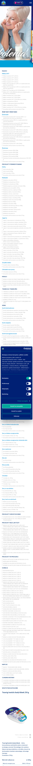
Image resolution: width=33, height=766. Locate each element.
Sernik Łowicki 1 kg (9, 299)
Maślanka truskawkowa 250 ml (11, 182)
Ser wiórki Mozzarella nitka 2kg (11, 471)
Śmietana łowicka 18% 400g (10, 152)
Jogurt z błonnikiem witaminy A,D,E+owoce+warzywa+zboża (11, 241)
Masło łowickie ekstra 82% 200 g (14, 281)
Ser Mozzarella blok (8, 467)
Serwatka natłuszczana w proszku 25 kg (13, 109)
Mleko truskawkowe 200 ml (10, 101)
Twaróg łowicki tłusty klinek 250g (15, 291)
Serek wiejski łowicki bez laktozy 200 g (13, 329)
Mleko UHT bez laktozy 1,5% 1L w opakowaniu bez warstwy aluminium (16, 87)
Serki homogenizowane (9, 333)
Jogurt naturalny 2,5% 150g (10, 250)
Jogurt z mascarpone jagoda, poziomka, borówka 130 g (17, 228)
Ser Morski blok (7, 460)
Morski (4, 458)
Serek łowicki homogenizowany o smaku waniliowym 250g (17, 338)
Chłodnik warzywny (8, 269)
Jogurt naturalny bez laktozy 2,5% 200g (13, 252)
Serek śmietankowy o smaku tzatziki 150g (14, 312)
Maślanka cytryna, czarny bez (10, 193)
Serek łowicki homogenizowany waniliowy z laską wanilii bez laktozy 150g (16, 343)
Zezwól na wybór (16, 411)
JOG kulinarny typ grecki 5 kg (13, 641)
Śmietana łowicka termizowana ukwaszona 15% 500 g (17, 158)
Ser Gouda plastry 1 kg (11, 626)
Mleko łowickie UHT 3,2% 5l (12, 572)
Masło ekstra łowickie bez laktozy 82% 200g (16, 285)
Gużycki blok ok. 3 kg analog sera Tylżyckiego (14, 519)
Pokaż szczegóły (22, 401)
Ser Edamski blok (7, 428)
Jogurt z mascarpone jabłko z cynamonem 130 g (15, 238)
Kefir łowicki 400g (8, 171)
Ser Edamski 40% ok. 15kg (10, 492)
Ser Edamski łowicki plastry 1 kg (14, 624)
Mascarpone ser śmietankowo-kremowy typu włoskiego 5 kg (16, 631)
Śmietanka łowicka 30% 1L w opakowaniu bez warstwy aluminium (15, 120)
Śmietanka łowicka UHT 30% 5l (13, 592)
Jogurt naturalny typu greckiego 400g (13, 254)
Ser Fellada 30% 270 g (10, 658)
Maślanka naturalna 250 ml (10, 180)
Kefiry (4, 167)
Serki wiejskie (6, 323)
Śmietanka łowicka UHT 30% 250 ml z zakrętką (15, 132)
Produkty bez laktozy (10, 522)
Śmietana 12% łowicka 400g (10, 156)
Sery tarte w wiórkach (9, 499)
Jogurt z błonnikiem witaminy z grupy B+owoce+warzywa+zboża (13, 244)
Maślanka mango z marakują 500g (12, 197)
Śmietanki (5, 114)
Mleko (4, 71)
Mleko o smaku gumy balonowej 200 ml (13, 103)
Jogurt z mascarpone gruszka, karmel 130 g (14, 226)
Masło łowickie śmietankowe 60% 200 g (16, 279)
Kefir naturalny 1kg (8, 169)
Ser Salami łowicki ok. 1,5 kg (10, 444)
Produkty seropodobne (11, 514)
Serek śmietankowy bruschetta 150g (13, 314)
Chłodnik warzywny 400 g (10, 272)
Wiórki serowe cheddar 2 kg (10, 482)
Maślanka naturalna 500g (9, 203)
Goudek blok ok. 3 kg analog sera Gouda (17, 517)
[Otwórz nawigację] (30, 3)
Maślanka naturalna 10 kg (9, 211)
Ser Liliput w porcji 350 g (9, 420)
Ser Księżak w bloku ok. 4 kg (10, 435)
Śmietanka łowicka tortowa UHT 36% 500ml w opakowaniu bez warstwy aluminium (15, 123)
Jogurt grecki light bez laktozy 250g (12, 256)
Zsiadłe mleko (6, 262)
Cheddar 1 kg (6, 484)
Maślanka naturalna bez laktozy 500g (12, 205)
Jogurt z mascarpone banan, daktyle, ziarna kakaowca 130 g (14, 233)
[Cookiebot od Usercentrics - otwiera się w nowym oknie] (23, 349)
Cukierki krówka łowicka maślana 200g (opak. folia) (16, 682)
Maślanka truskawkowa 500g (10, 184)
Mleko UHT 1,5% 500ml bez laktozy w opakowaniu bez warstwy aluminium (16, 92)
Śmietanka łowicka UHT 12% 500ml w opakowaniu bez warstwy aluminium (16, 140)
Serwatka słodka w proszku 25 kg (14, 563)
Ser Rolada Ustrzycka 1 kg (10, 453)
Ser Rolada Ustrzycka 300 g (10, 451)
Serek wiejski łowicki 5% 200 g (11, 325)
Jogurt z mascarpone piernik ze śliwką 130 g (14, 231)
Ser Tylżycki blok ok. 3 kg (9, 442)
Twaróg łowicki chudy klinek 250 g (15, 295)
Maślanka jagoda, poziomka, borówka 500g (14, 186)
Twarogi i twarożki (9, 289)
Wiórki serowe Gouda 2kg (10, 501)
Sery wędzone (6, 449)
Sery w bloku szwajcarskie (10, 433)
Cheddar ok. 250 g (8, 478)
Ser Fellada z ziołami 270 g (12, 652)
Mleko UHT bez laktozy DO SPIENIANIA (14, 90)
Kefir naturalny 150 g (8, 173)
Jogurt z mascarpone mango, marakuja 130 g (14, 222)
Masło (4, 276)
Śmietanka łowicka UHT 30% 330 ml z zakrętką (15, 130)
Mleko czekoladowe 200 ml (10, 105)
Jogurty (4, 218)
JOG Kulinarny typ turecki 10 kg (14, 643)
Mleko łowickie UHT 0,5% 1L (10, 81)
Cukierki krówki (8, 677)
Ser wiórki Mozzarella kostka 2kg (11, 469)
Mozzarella (5, 465)
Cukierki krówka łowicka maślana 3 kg (16, 685)
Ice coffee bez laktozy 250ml (12, 673)
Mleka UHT (5, 73)
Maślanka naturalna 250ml (10, 207)
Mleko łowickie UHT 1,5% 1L (10, 80)
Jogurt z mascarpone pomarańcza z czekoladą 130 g (16, 236)
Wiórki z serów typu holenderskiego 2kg (13, 507)
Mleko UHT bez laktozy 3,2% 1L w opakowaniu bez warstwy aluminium (16, 84)
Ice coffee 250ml (8, 675)
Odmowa (16, 416)
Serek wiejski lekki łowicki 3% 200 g (12, 327)
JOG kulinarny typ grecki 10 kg (13, 639)
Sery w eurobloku (7, 488)
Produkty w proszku (10, 556)
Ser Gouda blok (7, 426)
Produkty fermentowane (12, 164)
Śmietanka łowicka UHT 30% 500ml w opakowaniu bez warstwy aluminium (16, 127)
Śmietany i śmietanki (9, 112)
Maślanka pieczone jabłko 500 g (11, 188)
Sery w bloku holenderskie (10, 424)
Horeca (5, 568)
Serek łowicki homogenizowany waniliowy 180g (15, 336)
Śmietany (5, 148)
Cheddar (5, 475)
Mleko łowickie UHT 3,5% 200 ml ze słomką (14, 99)
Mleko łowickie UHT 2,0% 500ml (11, 97)
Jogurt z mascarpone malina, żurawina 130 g (14, 224)
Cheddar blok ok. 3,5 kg (9, 480)
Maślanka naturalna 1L (9, 213)
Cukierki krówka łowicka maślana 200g (16, 680)
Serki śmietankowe (8, 308)
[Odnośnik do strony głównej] (3, 3)
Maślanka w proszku (10, 561)
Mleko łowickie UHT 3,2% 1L (10, 76)
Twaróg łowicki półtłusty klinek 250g (16, 293)
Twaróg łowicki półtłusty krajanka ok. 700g (17, 302)
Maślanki (5, 177)
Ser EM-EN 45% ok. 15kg (9, 490)
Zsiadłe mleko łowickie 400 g (11, 265)
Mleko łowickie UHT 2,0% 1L (10, 78)
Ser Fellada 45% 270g (9, 656)
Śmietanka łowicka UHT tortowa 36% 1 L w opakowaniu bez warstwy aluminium (14, 117)
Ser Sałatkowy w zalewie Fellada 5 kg (15, 650)
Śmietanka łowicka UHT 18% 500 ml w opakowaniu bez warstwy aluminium (16, 137)
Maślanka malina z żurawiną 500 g (12, 192)
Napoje (4, 664)
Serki (4, 305)
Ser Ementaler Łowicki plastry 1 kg (15, 620)
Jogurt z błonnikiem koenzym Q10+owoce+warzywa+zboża (11, 247)
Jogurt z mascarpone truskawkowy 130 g (14, 220)
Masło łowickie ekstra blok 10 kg (14, 628)
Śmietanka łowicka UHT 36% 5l (13, 590)
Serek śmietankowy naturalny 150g (12, 316)
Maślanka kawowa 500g (9, 201)
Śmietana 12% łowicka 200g (10, 154)
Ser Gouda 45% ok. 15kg (9, 494)
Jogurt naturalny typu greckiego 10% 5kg (14, 258)
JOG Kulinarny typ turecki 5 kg (13, 645)
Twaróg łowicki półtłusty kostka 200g (17, 297)
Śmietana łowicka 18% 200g (10, 150)
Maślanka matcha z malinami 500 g (12, 190)
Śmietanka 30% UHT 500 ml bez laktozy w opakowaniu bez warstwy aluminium (14, 134)
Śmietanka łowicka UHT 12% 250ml (12, 143)
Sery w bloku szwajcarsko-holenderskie (14, 440)
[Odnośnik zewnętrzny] (18, 3)
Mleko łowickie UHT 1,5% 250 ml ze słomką (14, 107)
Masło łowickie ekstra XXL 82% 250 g (15, 283)
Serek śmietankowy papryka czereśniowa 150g (15, 310)
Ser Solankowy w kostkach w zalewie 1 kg (16, 647)
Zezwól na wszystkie (16, 406)
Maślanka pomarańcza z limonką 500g (13, 195)
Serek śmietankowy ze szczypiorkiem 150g (14, 318)
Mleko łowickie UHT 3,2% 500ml (11, 95)
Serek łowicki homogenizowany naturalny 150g (15, 341)
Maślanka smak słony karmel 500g (12, 199)
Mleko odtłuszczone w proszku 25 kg (16, 559)
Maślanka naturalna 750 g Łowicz (11, 209)
